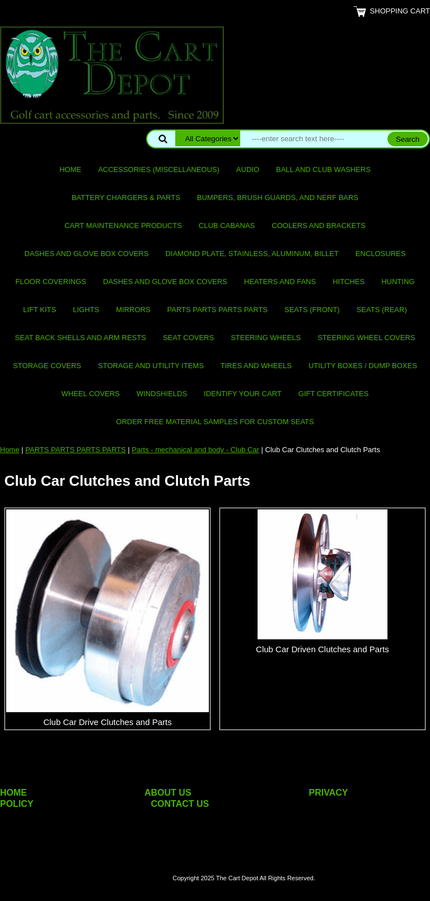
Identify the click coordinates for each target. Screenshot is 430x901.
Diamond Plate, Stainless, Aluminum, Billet (251, 253)
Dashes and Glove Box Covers (87, 253)
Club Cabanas (227, 225)
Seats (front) (312, 309)
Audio (247, 169)
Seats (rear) (382, 309)
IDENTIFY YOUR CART (243, 393)
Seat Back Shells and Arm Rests (80, 337)
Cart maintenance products (123, 225)
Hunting (397, 281)
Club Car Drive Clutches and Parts (107, 722)
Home (70, 169)
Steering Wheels (266, 337)
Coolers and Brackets (319, 225)
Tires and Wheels (256, 365)
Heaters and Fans (280, 281)
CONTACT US (180, 804)
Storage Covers (47, 365)
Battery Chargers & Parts (126, 197)
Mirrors (133, 309)
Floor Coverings (51, 281)
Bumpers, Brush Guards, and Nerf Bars (277, 197)
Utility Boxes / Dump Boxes (363, 365)
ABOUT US (167, 792)
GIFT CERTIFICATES (333, 393)
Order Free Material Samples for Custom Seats (215, 421)
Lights (86, 309)
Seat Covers (188, 337)
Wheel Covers (91, 393)
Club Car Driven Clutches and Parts (322, 649)
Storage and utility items (151, 365)
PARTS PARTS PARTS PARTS (217, 309)
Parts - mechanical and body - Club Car (195, 449)
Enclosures (381, 253)
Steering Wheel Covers (366, 337)
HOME (13, 792)
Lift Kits (39, 309)
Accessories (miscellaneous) (158, 169)
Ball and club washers (323, 169)
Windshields (162, 393)
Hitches (348, 281)
